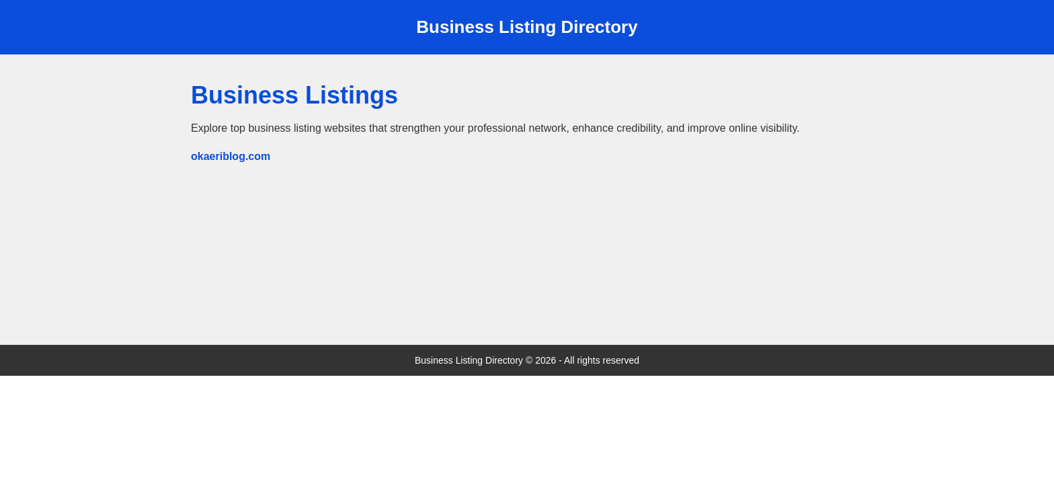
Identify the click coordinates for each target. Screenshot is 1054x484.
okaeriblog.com (230, 156)
